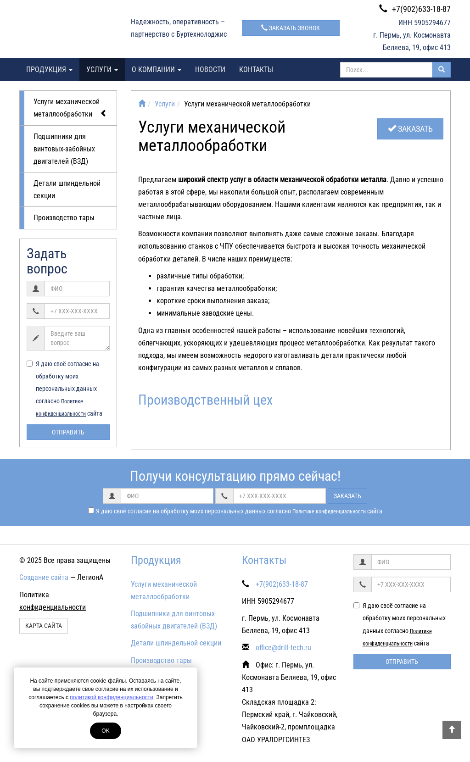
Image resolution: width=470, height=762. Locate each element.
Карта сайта (43, 625)
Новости (210, 69)
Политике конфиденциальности (329, 511)
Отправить (68, 432)
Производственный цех (205, 400)
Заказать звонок (290, 28)
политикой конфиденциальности (111, 697)
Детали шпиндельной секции (67, 189)
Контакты (256, 69)
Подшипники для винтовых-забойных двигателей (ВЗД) (64, 149)
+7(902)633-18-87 (415, 9)
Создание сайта (43, 577)
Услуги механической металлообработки (70, 108)
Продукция (49, 69)
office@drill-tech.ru (283, 647)
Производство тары (64, 217)
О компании (156, 69)
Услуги (102, 69)
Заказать (410, 128)
